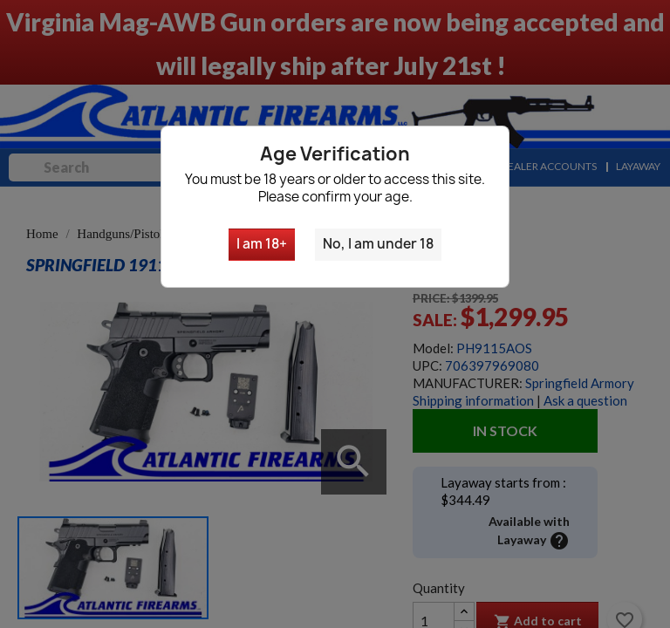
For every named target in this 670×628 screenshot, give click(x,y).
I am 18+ (261, 244)
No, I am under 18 (378, 244)
